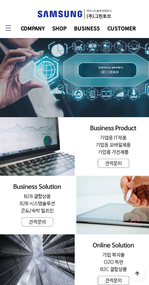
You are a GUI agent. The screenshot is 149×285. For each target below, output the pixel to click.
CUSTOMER (121, 28)
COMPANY (33, 28)
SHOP (59, 28)
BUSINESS (87, 28)
